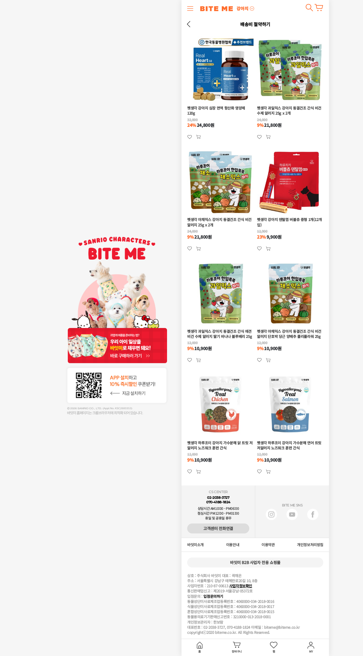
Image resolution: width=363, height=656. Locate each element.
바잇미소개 (195, 544)
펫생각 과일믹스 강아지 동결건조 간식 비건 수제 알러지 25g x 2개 (289, 111)
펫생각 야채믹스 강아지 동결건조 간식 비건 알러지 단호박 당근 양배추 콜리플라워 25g (289, 334)
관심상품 (198, 137)
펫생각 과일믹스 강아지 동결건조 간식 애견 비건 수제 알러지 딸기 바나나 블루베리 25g (219, 334)
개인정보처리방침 (310, 544)
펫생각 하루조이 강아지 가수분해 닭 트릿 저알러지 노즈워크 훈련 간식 (220, 445)
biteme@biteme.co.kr (282, 627)
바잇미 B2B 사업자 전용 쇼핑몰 (255, 562)
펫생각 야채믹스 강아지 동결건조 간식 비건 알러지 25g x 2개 (219, 222)
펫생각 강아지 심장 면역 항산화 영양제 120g (216, 111)
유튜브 (292, 514)
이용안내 (232, 544)
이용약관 (268, 544)
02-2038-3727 (218, 497)
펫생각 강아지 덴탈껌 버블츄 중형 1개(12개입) (289, 222)
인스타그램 (271, 514)
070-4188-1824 (218, 502)
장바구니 (318, 7)
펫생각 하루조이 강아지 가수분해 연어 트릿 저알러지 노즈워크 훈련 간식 (289, 445)
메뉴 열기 (190, 8)
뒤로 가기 (189, 24)
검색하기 (309, 7)
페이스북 (312, 514)
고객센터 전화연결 (218, 528)
